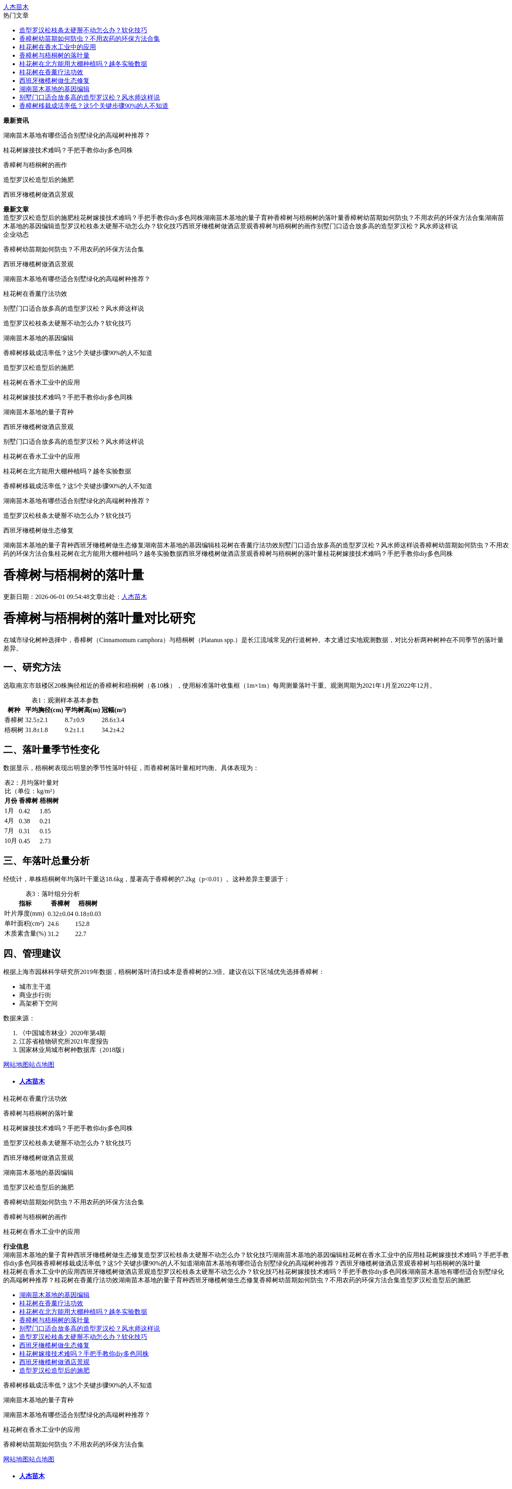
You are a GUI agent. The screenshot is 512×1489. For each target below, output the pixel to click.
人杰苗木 (16, 7)
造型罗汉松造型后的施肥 (54, 1370)
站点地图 (41, 1064)
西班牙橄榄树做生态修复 (54, 80)
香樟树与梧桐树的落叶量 (54, 55)
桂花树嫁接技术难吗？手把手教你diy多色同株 (84, 1353)
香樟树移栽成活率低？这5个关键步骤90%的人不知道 (93, 105)
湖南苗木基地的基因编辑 (54, 89)
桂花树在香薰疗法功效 (51, 72)
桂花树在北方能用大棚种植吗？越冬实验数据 (83, 63)
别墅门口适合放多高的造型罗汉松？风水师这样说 (89, 97)
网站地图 (16, 1064)
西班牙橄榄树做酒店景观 (54, 1362)
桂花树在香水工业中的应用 (57, 47)
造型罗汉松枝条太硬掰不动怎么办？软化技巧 (83, 30)
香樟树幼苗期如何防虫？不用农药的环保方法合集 (89, 38)
